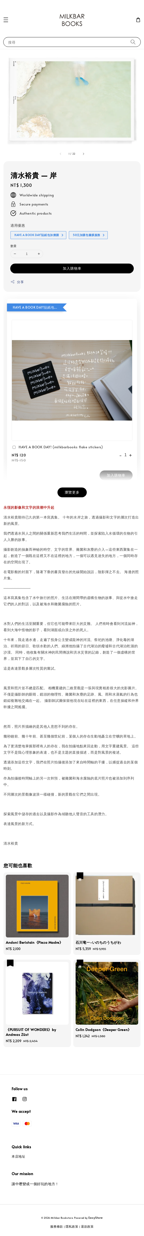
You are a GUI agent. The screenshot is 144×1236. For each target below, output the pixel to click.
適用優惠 (17, 225)
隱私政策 (72, 1226)
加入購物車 (72, 268)
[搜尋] (133, 41)
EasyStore (95, 1217)
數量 (13, 246)
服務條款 (56, 1226)
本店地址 (18, 1156)
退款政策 (87, 1226)
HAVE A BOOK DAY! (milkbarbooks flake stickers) (57, 447)
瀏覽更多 (72, 492)
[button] (6, 20)
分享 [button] (17, 282)
